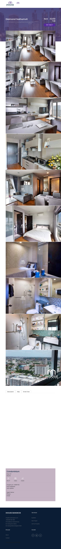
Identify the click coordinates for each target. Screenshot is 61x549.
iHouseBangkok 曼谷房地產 (13, 542)
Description (10, 392)
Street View (26, 392)
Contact (7, 538)
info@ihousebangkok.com (12, 517)
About (7, 535)
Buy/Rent (34, 517)
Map (18, 392)
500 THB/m (49, 25)
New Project (34, 520)
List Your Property (36, 523)
